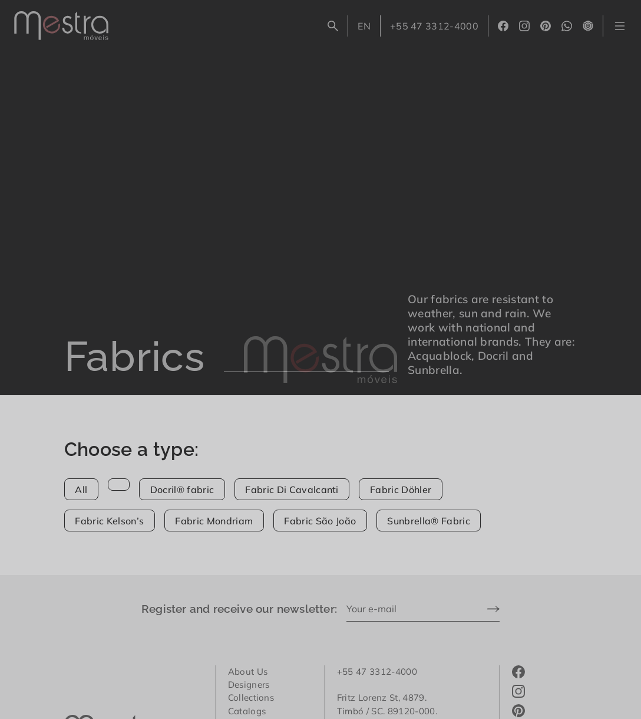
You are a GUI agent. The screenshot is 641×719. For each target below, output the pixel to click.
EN (368, 28)
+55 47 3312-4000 (434, 26)
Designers (249, 684)
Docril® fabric (182, 489)
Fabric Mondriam (214, 521)
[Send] (493, 609)
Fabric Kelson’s (109, 521)
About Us (248, 671)
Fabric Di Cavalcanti (291, 489)
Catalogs (247, 711)
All (81, 489)
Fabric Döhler (400, 489)
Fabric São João (320, 521)
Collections (251, 697)
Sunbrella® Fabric (428, 521)
